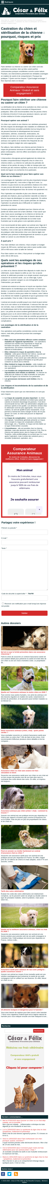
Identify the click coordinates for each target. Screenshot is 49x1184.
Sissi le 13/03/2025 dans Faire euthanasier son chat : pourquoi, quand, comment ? (23, 1140)
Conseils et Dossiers (7, 21)
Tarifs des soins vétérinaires (12, 891)
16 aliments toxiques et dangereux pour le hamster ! (22, 1010)
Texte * (4, 548)
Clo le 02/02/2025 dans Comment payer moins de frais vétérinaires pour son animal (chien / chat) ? (23, 1149)
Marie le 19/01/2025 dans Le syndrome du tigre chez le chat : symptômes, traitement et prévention (25, 1158)
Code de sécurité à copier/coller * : (17, 594)
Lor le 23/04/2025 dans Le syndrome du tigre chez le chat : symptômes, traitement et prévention (25, 1131)
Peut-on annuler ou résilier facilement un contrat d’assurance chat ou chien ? (20, 852)
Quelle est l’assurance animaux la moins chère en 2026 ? (24, 692)
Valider (24, 613)
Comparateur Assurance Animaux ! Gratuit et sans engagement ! (24, 90)
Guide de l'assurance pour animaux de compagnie (26, 20)
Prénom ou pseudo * (9, 528)
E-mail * (4, 538)
